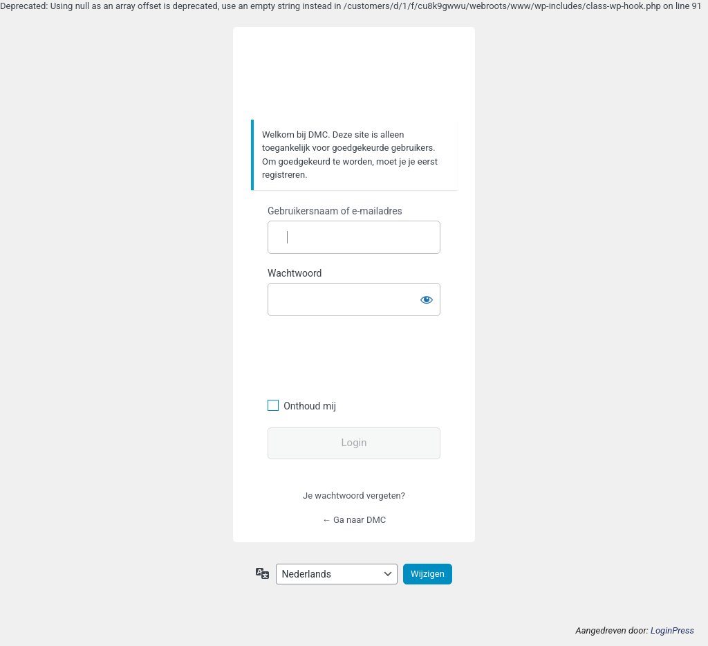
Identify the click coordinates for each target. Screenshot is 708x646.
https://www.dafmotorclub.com (354, 74)
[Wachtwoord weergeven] (426, 297)
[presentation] (362, 355)
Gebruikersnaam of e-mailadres (335, 210)
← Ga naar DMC (354, 520)
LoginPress (672, 630)
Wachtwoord (295, 273)
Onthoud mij (309, 406)
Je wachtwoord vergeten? (354, 495)
